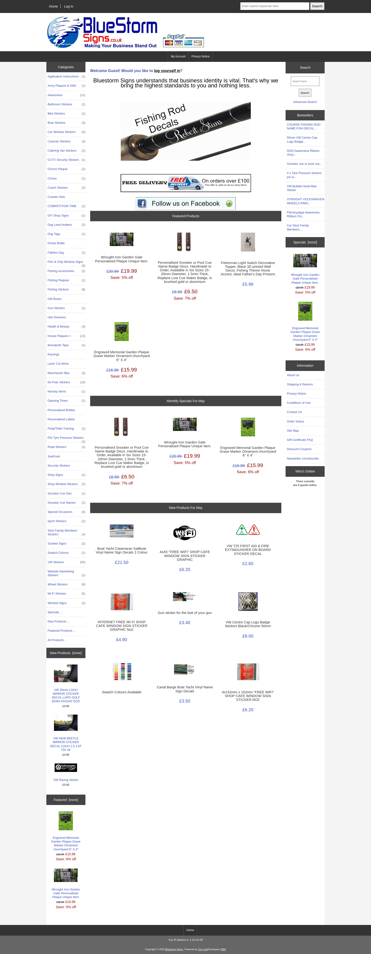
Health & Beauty (66, 326)
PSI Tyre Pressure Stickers (66, 439)
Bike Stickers (66, 113)
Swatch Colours (66, 553)
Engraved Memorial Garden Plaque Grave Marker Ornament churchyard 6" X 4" (65, 831)
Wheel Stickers (66, 584)
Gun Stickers (66, 308)
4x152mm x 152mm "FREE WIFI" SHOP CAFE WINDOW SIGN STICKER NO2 (248, 696)
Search (305, 67)
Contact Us (294, 412)
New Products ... (59, 621)
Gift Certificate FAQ (300, 440)
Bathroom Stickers (66, 104)
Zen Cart (203, 949)
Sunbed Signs (66, 543)
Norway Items (66, 391)
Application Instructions (66, 76)
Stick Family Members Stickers (66, 532)
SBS (223, 949)
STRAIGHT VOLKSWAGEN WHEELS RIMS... (305, 201)
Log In (68, 6)
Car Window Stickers (66, 132)
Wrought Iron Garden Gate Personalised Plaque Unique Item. (66, 884)
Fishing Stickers (66, 289)
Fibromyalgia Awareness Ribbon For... (303, 214)
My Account (178, 56)
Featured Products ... (62, 630)
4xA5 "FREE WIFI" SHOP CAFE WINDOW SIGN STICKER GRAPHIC (184, 555)
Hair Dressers (57, 317)
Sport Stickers (66, 521)
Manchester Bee (66, 373)
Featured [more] (66, 800)
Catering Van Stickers (66, 151)
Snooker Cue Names (66, 503)
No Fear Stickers (66, 382)
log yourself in (167, 70)
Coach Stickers (66, 188)
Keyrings (53, 354)
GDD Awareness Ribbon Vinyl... (303, 152)
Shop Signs (66, 475)
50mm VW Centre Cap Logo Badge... (302, 139)
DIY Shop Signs (66, 215)
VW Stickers (66, 562)
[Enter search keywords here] (274, 6)
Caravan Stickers (66, 141)
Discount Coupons (299, 449)
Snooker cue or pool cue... (304, 164)
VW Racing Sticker (65, 772)
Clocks (66, 178)
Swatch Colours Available (121, 692)
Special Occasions (66, 512)
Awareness (66, 95)
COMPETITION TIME (66, 206)
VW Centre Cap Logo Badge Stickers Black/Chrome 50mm (248, 624)
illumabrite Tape (66, 345)
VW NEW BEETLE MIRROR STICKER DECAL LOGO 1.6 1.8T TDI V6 (66, 733)
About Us (293, 375)
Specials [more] (305, 242)
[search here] (305, 81)
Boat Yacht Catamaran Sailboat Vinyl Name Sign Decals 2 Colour (122, 550)
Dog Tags (66, 234)
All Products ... (57, 640)
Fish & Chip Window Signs (66, 263)
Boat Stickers (66, 123)
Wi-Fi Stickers (66, 594)
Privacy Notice (200, 56)
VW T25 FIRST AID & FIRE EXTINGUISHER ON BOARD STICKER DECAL (248, 549)
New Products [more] (66, 653)
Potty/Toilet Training (66, 428)
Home (53, 6)
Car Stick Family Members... (298, 227)
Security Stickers (59, 465)
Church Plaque (66, 169)
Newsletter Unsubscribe (303, 458)
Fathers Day (66, 253)
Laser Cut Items (58, 363)
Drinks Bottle (56, 243)
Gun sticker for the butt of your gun (185, 613)
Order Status (295, 421)
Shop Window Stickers (66, 484)
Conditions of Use (299, 403)
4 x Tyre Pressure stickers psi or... (304, 175)
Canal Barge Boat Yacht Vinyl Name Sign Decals (185, 689)
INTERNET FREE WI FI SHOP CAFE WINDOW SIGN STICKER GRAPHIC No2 (121, 625)
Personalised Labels (61, 419)
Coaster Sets (56, 197)
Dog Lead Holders (66, 225)
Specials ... (55, 612)
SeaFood (54, 456)
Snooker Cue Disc (66, 493)
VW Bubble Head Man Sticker (302, 188)
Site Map (293, 430)
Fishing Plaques (66, 280)
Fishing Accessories (66, 271)
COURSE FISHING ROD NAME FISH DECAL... (303, 126)
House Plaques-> (66, 336)
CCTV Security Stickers (66, 160)
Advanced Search (305, 102)
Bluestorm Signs (174, 949)
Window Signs (66, 603)
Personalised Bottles (61, 410)
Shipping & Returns (300, 384)
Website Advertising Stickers (66, 573)
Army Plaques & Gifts (66, 86)
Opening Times (66, 401)
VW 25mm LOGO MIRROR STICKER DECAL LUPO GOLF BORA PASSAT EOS (66, 683)
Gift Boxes (55, 299)
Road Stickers (66, 447)
